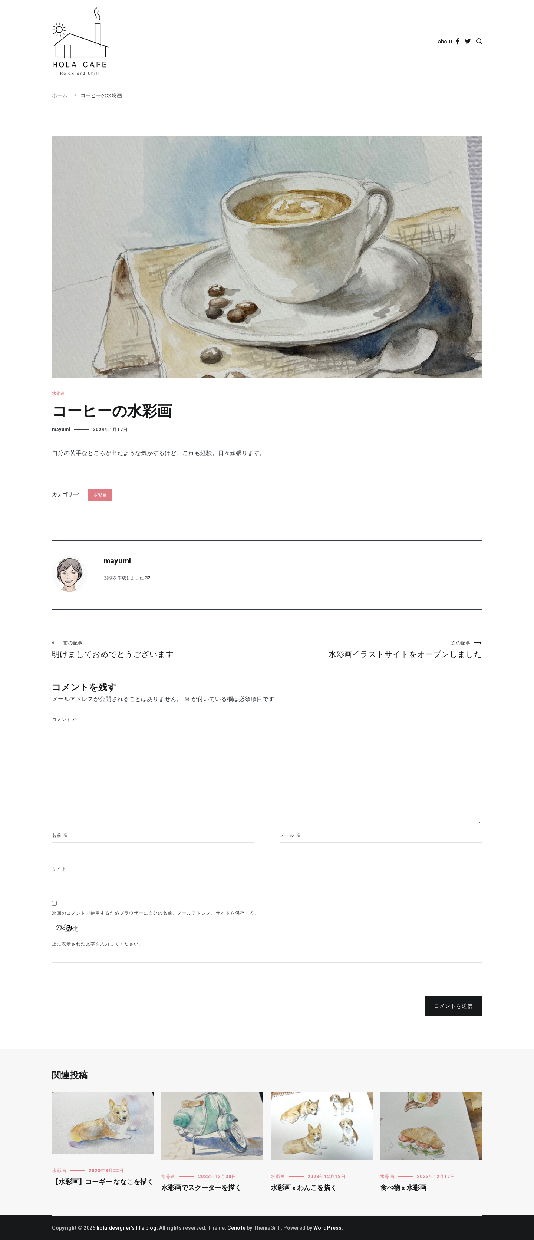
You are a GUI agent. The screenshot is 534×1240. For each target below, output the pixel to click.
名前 (60, 835)
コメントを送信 (453, 1006)
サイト (59, 868)
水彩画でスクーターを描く (201, 1188)
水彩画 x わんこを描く (304, 1188)
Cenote (236, 1228)
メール (290, 835)
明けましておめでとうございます (159, 649)
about (445, 42)
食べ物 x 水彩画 (403, 1188)
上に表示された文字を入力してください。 (98, 944)
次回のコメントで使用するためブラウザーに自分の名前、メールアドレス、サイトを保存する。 (155, 913)
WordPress (327, 1228)
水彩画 (58, 393)
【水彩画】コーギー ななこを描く (103, 1182)
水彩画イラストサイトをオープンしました (374, 649)
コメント (65, 719)
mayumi (61, 429)
